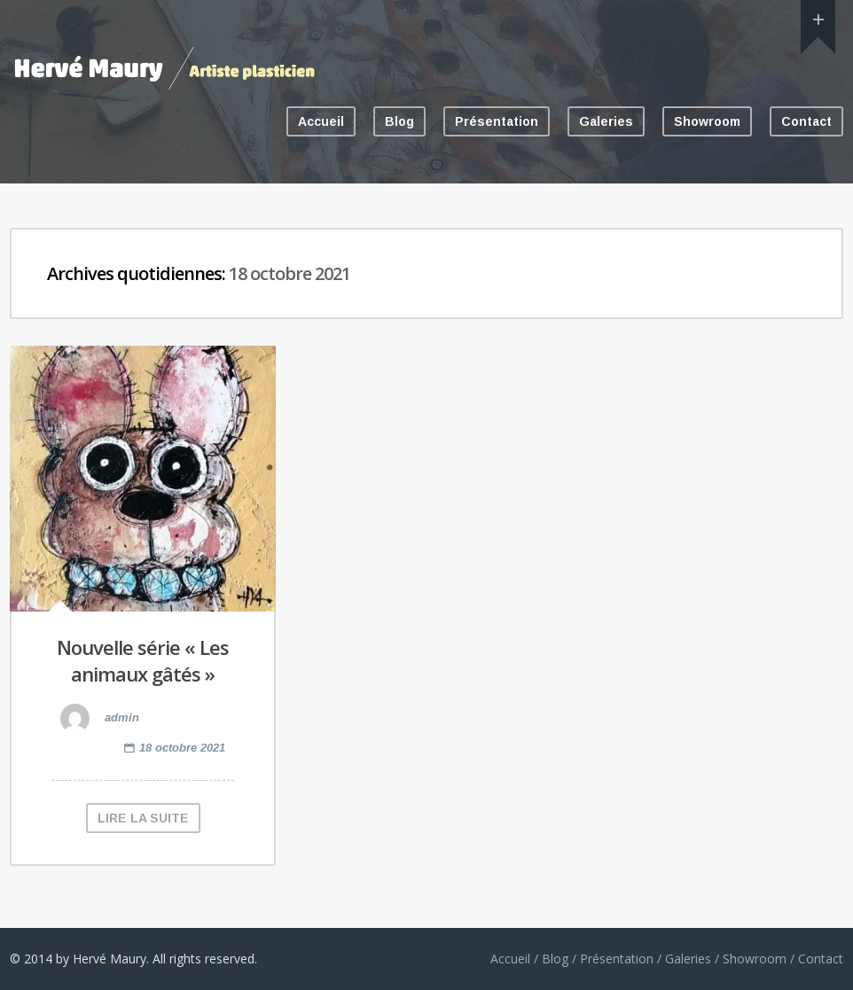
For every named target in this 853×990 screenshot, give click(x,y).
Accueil (321, 121)
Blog (399, 121)
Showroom (707, 121)
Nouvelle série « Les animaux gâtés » (143, 661)
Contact (806, 121)
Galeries (606, 121)
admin (99, 717)
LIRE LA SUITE (143, 818)
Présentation (496, 121)
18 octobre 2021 (182, 747)
